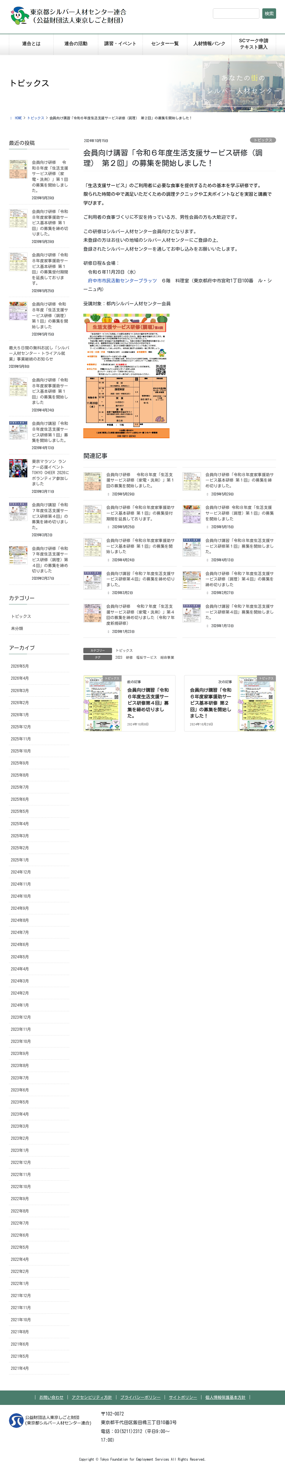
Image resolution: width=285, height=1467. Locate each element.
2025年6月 (20, 799)
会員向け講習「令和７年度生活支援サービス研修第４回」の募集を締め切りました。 (140, 579)
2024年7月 (20, 932)
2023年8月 (20, 1066)
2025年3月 (20, 836)
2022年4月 (20, 1259)
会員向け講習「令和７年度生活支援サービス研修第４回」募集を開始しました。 (239, 612)
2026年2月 (20, 703)
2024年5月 (20, 957)
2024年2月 (20, 993)
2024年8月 (20, 920)
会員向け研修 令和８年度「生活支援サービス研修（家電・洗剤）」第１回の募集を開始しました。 (140, 480)
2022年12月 (21, 1162)
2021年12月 (21, 1296)
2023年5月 (20, 1102)
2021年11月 (21, 1308)
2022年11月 (21, 1175)
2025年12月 (21, 727)
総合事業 (167, 657)
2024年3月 (20, 981)
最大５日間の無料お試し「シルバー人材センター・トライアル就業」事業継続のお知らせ (39, 353)
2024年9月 (20, 908)
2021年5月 (20, 1356)
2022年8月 (20, 1211)
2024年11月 (21, 884)
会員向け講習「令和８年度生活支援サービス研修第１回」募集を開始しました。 (239, 546)
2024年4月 (20, 969)
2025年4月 (20, 824)
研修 (129, 657)
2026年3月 (20, 691)
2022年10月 (21, 1187)
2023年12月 (21, 1017)
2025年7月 (20, 787)
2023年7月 (20, 1078)
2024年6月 (20, 945)
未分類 (17, 629)
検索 (269, 13)
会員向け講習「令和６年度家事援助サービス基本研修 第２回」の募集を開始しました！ (210, 703)
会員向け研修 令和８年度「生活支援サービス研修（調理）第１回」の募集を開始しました (239, 513)
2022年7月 (20, 1223)
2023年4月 (20, 1114)
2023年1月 (20, 1150)
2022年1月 (20, 1284)
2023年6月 (20, 1090)
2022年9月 (20, 1199)
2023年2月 (20, 1138)
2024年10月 (21, 896)
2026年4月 (20, 678)
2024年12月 (21, 872)
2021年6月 (20, 1344)
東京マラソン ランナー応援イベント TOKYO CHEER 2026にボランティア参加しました (50, 472)
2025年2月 (20, 848)
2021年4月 (20, 1368)
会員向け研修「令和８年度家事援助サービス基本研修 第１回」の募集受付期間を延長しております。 (140, 513)
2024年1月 (20, 1005)
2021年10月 (21, 1320)
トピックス (263, 140)
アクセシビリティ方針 (92, 1397)
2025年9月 (20, 763)
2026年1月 (20, 715)
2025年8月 (20, 775)
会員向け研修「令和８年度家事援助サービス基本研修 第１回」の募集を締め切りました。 (239, 480)
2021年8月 (20, 1332)
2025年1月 (20, 860)
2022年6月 (20, 1235)
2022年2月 (20, 1271)
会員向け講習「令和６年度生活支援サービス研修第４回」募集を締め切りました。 (148, 703)
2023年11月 (21, 1029)
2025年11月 (21, 739)
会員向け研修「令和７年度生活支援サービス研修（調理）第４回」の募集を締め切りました (239, 579)
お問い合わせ (51, 1397)
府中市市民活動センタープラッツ (122, 280)
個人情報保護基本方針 (225, 1397)
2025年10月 (21, 751)
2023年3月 (20, 1126)
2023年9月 (20, 1054)
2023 (118, 657)
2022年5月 (20, 1247)
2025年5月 (20, 811)
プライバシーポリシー (140, 1397)
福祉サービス (146, 657)
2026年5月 (20, 666)
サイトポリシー (183, 1397)
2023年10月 (21, 1041)
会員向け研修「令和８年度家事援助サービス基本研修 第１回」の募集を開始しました (140, 546)
